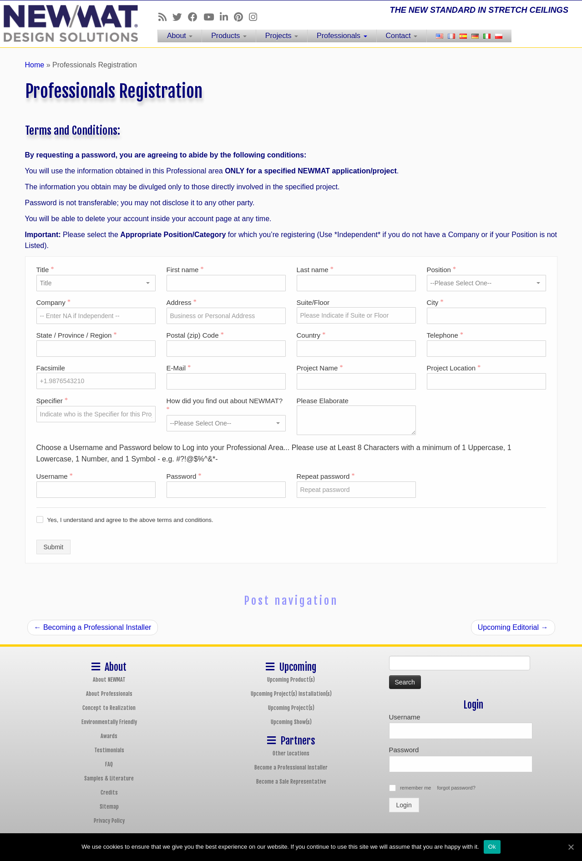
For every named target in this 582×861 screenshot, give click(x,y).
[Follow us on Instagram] (256, 17)
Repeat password (326, 476)
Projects (281, 36)
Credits (109, 792)
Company (53, 302)
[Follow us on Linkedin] (227, 17)
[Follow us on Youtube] (211, 17)
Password (184, 476)
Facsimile (50, 368)
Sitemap (109, 806)
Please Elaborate (323, 401)
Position (441, 269)
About (179, 36)
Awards (109, 736)
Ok (492, 846)
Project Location (454, 368)
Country (311, 335)
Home (35, 65)
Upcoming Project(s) (291, 707)
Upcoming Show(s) (291, 722)
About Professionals (109, 693)
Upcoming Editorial (513, 627)
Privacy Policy (109, 820)
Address (182, 302)
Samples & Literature (109, 778)
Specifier (52, 401)
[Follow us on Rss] (165, 17)
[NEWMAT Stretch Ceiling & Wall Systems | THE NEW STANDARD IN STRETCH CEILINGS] (67, 23)
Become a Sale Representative (291, 781)
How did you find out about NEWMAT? (225, 405)
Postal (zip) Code (195, 335)
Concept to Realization (109, 707)
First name (185, 269)
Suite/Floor (313, 302)
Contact (402, 36)
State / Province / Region (76, 335)
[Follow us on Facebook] (195, 17)
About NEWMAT (109, 679)
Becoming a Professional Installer (93, 627)
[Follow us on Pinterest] (241, 17)
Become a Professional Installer (291, 767)
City (435, 302)
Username (54, 476)
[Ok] (570, 846)
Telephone (445, 335)
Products (229, 36)
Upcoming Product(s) (291, 679)
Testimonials (109, 750)
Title (45, 269)
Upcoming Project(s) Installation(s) (291, 693)
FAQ (109, 764)
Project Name (320, 368)
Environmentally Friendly (109, 722)
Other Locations (291, 753)
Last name (315, 269)
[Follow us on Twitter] (180, 17)
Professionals (342, 36)
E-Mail (179, 368)
